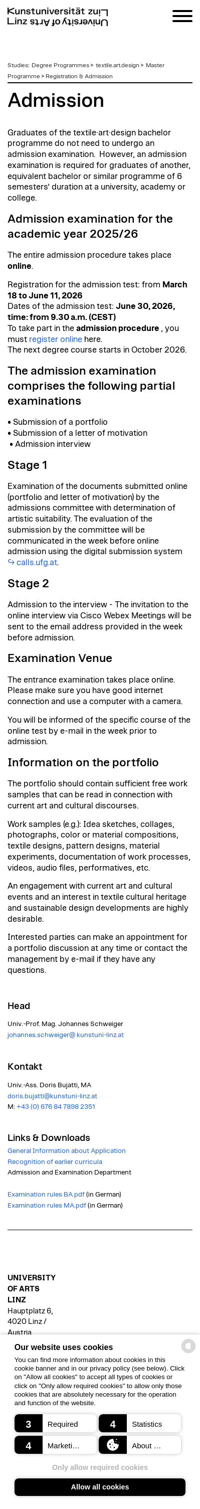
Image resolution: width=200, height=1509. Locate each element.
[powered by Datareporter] (188, 1352)
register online (55, 340)
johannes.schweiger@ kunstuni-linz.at (66, 1035)
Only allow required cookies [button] (100, 1467)
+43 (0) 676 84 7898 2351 (56, 1106)
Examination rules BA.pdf (46, 1194)
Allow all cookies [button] (100, 1487)
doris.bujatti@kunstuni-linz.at (52, 1096)
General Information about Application (67, 1150)
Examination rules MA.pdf (47, 1205)
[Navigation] (182, 18)
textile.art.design (117, 65)
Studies (18, 65)
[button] (56, 1423)
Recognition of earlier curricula (55, 1161)
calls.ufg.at (37, 563)
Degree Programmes (60, 65)
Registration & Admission (79, 76)
